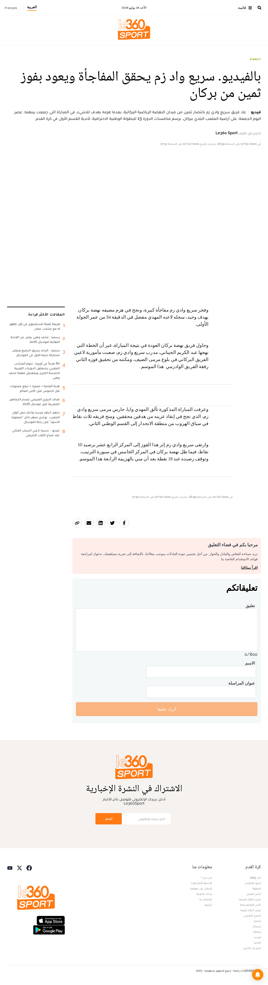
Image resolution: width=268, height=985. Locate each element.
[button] (257, 974)
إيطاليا (257, 931)
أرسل (108, 818)
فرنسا (257, 937)
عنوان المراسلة (241, 683)
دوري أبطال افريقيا (250, 899)
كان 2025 (255, 877)
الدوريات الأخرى (252, 948)
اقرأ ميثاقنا (249, 567)
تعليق (250, 605)
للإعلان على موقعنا (201, 888)
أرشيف (208, 904)
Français (11, 8)
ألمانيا (257, 942)
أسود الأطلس (252, 883)
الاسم (250, 663)
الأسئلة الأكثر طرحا (201, 883)
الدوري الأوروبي (252, 915)
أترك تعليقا (167, 709)
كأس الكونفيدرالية (250, 904)
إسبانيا (257, 926)
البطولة (255, 59)
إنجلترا (257, 921)
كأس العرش (253, 894)
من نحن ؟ (206, 877)
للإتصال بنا (205, 899)
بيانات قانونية (204, 894)
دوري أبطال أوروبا (250, 910)
